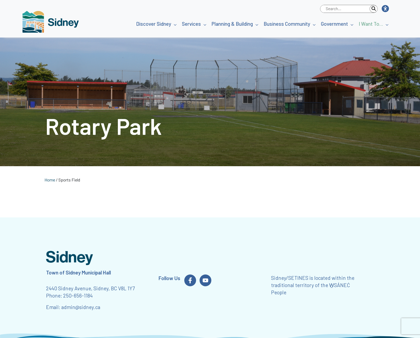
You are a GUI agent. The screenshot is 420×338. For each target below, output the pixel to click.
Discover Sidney (153, 24)
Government (334, 24)
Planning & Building (232, 24)
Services (191, 24)
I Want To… (371, 24)
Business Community (287, 24)
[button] (385, 9)
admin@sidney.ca (80, 307)
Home (49, 179)
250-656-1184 (78, 295)
